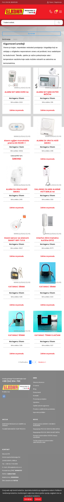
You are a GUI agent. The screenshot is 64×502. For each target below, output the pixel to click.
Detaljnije (28, 499)
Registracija (58, 2)
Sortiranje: (6, 39)
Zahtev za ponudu (17, 110)
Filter (32, 34)
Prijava (50, 2)
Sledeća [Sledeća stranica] (42, 362)
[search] (59, 22)
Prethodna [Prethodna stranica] (23, 362)
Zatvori (38, 499)
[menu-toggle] (60, 11)
